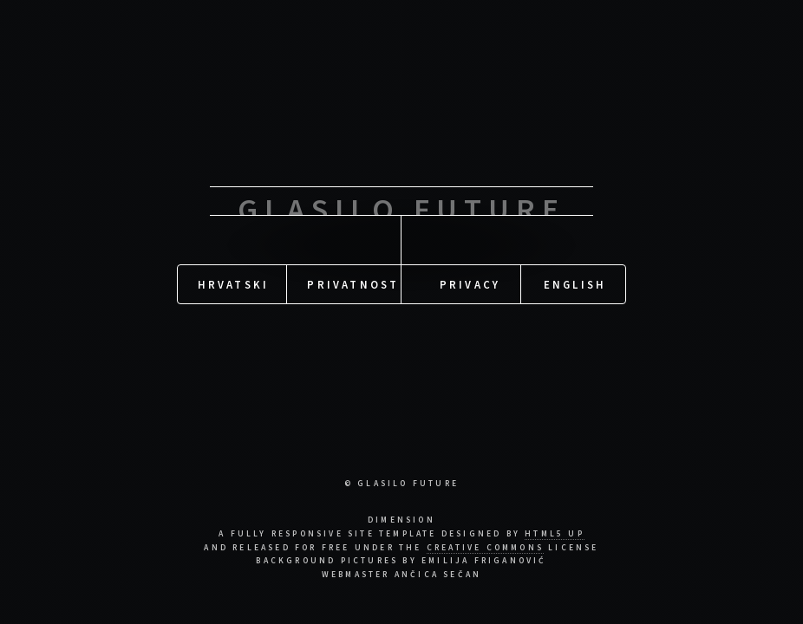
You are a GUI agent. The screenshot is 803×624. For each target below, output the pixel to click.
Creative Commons (485, 548)
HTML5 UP (554, 534)
